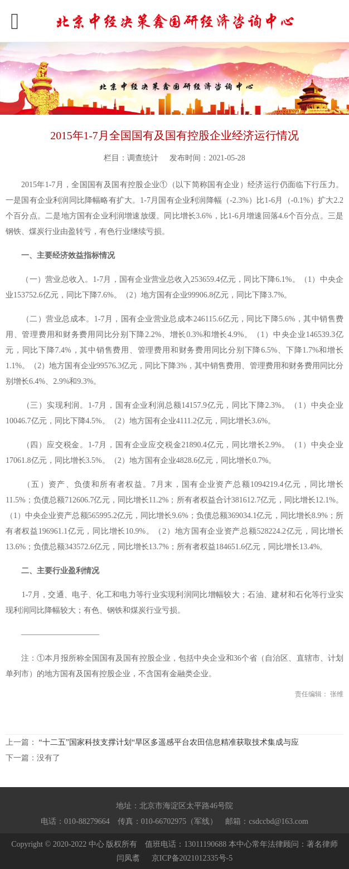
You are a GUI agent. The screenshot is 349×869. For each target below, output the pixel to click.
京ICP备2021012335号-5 (192, 858)
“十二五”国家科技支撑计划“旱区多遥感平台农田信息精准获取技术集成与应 (169, 742)
